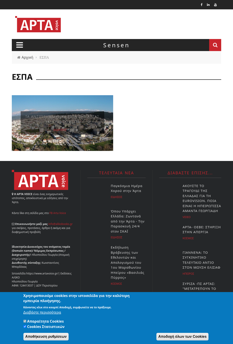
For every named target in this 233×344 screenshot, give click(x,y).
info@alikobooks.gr (60, 224)
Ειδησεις (60, 130)
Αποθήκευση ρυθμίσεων (46, 337)
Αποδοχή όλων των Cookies (182, 337)
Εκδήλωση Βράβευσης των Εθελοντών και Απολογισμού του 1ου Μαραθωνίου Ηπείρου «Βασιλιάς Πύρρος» (127, 262)
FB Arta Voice (57, 213)
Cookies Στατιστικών (46, 327)
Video (187, 217)
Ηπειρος (188, 274)
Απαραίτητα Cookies (45, 322)
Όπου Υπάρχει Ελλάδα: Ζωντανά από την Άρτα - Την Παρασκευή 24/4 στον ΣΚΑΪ (127, 221)
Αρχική (27, 57)
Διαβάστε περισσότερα (42, 313)
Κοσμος (116, 284)
